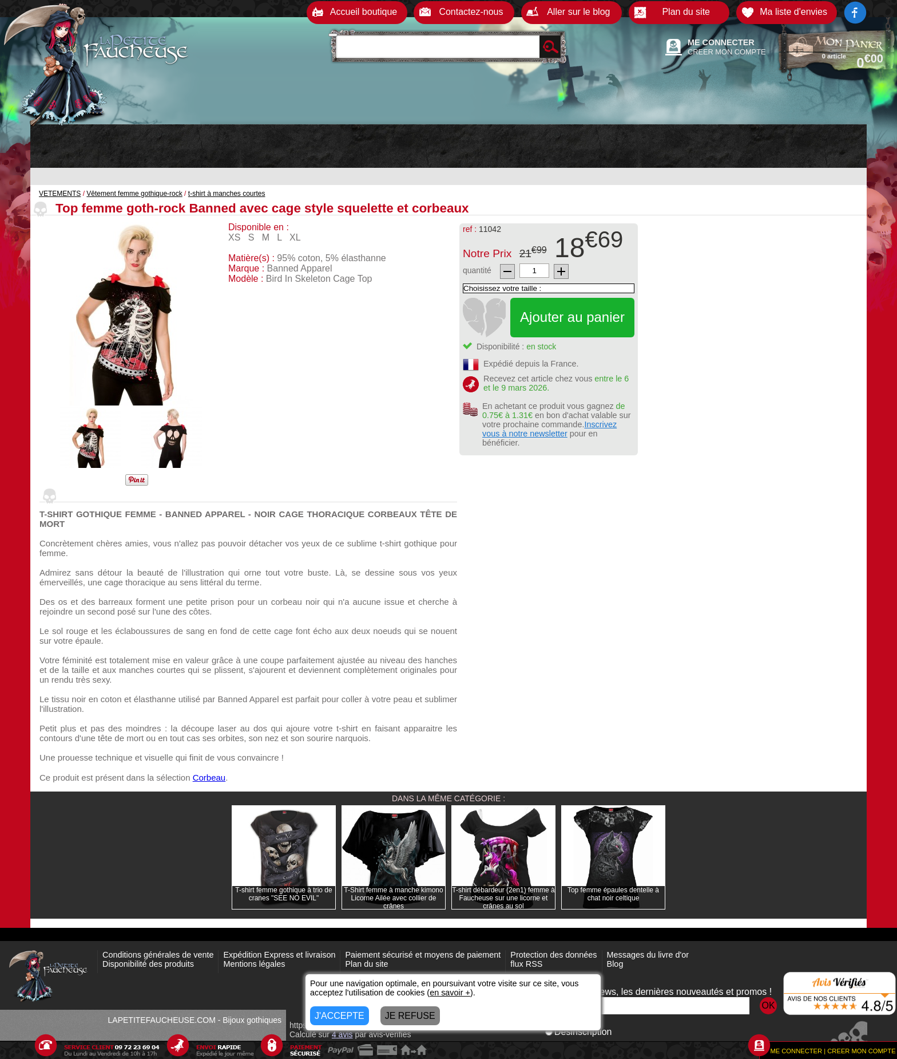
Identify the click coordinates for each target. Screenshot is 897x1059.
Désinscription (578, 1032)
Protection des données (553, 954)
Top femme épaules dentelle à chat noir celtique (613, 894)
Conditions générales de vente (157, 954)
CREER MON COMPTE (727, 52)
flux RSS (526, 964)
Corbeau (209, 777)
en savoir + (450, 992)
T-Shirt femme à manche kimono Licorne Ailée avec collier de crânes (393, 898)
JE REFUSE (410, 1016)
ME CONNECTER (721, 42)
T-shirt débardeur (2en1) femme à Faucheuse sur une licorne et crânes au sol (503, 898)
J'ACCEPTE (339, 1016)
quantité (477, 270)
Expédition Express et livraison (279, 954)
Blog (615, 964)
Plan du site (366, 964)
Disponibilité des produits (148, 964)
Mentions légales (254, 964)
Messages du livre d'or (648, 954)
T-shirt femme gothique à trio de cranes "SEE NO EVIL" (283, 894)
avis (342, 1034)
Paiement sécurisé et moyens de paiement (423, 954)
